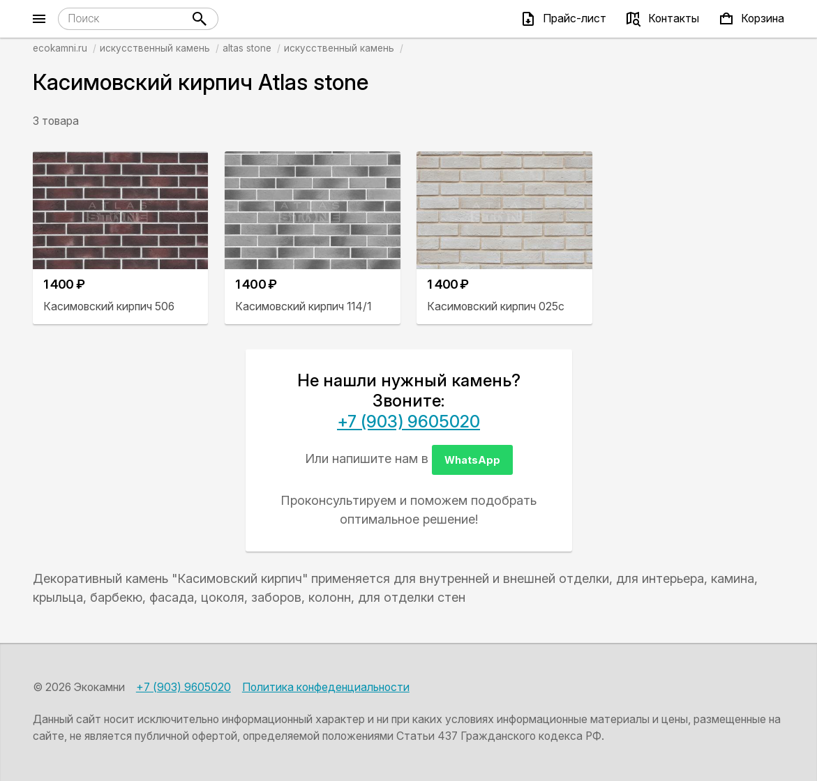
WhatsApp (472, 460)
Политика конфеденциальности (326, 687)
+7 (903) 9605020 (408, 421)
